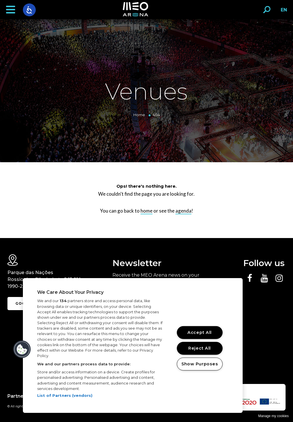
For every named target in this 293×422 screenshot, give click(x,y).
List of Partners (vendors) (64, 395)
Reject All (199, 348)
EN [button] (282, 12)
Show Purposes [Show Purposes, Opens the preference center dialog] (199, 363)
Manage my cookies (273, 416)
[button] (10, 9)
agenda (183, 211)
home (146, 211)
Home (139, 114)
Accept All (199, 332)
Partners (17, 396)
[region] (133, 345)
